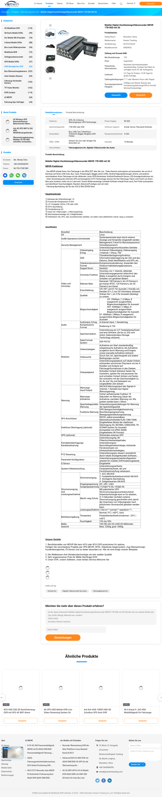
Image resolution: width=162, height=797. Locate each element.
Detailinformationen (53, 112)
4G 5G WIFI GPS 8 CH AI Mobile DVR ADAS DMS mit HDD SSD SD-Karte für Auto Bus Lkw (75, 774)
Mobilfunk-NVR (18, 52)
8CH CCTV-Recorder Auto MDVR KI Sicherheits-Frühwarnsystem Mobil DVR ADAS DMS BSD (40, 774)
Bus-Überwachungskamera (18, 71)
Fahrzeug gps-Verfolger (18, 102)
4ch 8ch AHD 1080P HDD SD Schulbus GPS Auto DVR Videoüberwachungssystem (97, 712)
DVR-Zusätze (18, 92)
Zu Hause (5, 745)
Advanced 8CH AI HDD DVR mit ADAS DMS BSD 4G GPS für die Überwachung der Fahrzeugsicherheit (75, 762)
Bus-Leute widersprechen (18, 47)
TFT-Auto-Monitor (18, 87)
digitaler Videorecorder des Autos (75, 591)
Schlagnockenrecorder (18, 57)
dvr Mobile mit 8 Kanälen (18, 37)
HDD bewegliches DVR (18, 66)
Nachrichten (6, 760)
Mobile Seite (6, 768)
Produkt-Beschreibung (75, 112)
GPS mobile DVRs (18, 61)
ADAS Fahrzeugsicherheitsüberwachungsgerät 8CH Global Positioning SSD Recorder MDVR (41, 762)
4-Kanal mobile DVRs (18, 42)
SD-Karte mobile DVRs (18, 33)
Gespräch (151, 4)
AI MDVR (18, 97)
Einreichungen (62, 637)
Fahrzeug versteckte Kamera (18, 82)
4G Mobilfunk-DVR (18, 28)
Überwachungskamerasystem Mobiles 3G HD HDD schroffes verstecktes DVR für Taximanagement (23, 139)
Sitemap (4, 764)
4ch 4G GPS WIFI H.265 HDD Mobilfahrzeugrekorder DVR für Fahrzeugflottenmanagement (23, 130)
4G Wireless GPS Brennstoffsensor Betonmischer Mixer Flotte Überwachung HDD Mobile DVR (21, 121)
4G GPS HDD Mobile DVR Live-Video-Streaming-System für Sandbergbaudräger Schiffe (58, 712)
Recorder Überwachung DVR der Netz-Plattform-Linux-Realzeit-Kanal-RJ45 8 (75, 749)
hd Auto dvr (52, 591)
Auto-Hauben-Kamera (18, 76)
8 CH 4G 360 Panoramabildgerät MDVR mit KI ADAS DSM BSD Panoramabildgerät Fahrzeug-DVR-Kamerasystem (40, 749)
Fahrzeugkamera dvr (100, 591)
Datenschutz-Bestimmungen (7, 773)
